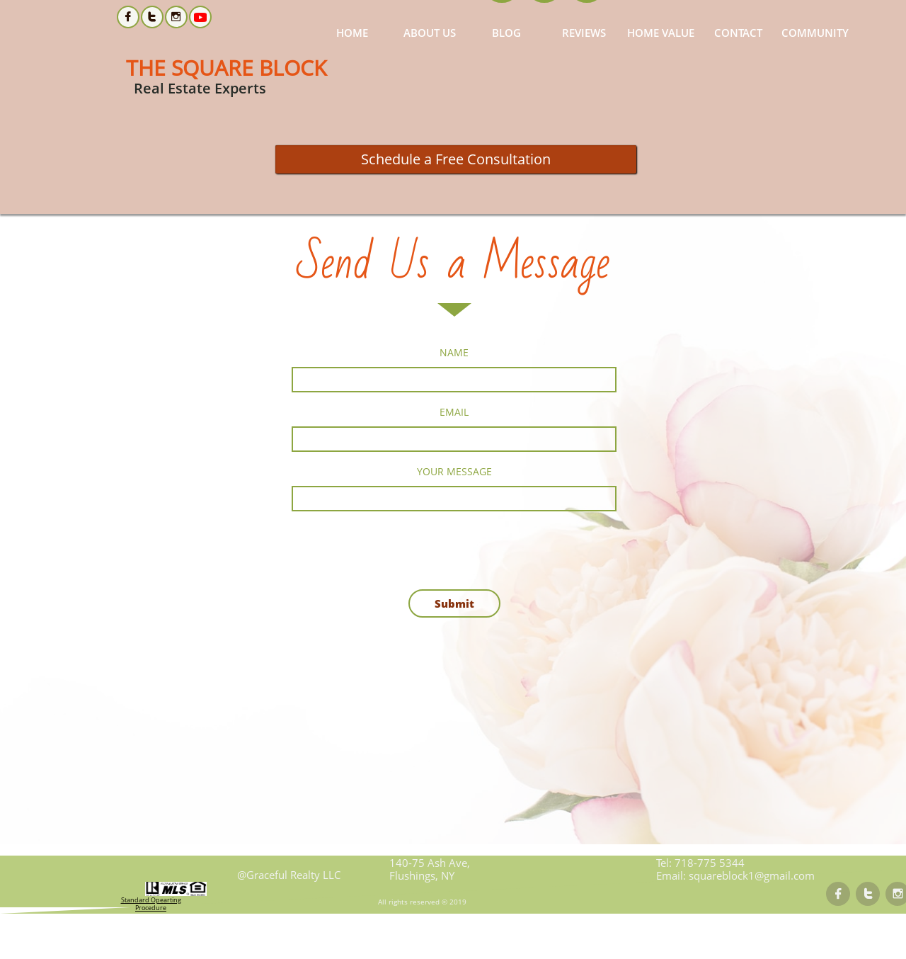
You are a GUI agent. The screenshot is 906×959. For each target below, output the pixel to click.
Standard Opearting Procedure (151, 903)
